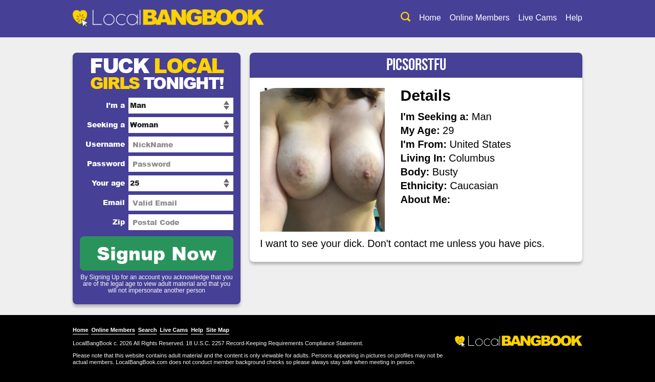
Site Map (217, 330)
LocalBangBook (92, 343)
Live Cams (537, 17)
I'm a (115, 105)
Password (106, 163)
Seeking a (106, 124)
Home (430, 17)
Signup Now (156, 253)
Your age (108, 183)
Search (147, 330)
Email (114, 202)
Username (105, 144)
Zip (119, 222)
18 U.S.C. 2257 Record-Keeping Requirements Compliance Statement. (274, 343)
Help (573, 17)
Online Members (479, 17)
